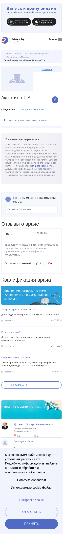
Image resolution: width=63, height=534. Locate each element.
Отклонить (31, 512)
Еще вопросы (19, 385)
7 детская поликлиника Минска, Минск (27, 120)
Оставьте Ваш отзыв (31, 209)
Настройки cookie (31, 500)
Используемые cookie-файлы (31, 487)
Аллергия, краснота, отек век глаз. (19, 309)
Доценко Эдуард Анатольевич (33, 424)
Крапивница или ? (10, 332)
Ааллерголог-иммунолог (32, 109)
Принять (31, 523)
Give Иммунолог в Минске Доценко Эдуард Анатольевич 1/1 (15, 435)
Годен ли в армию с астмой (15, 357)
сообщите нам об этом (41, 166)
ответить (9, 320)
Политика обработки (31, 480)
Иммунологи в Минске (31, 407)
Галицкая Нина (24, 441)
